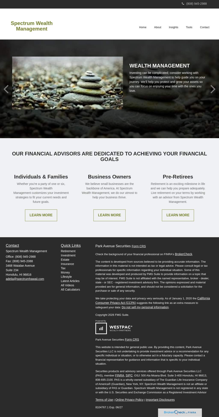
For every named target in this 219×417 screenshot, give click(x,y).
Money (65, 272)
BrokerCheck (183, 254)
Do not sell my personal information (145, 307)
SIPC (129, 375)
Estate (65, 259)
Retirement (68, 251)
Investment (68, 255)
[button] (158, 23)
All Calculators (70, 289)
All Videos (67, 285)
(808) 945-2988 (194, 3)
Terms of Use (104, 399)
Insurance (67, 264)
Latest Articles (70, 281)
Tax (63, 268)
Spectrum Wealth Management (32, 26)
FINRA (119, 375)
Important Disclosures (160, 399)
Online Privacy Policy (129, 399)
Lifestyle (66, 276)
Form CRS (139, 246)
